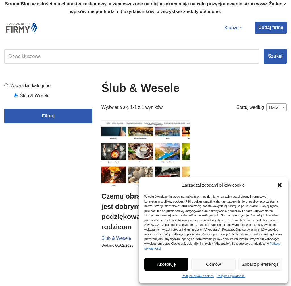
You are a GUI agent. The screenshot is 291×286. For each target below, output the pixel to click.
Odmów (213, 264)
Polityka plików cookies (198, 276)
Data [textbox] (273, 107)
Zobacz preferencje (260, 264)
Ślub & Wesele (116, 238)
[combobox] (276, 107)
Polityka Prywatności (231, 276)
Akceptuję (166, 264)
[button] (279, 185)
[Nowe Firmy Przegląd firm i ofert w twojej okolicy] (21, 27)
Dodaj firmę (270, 27)
